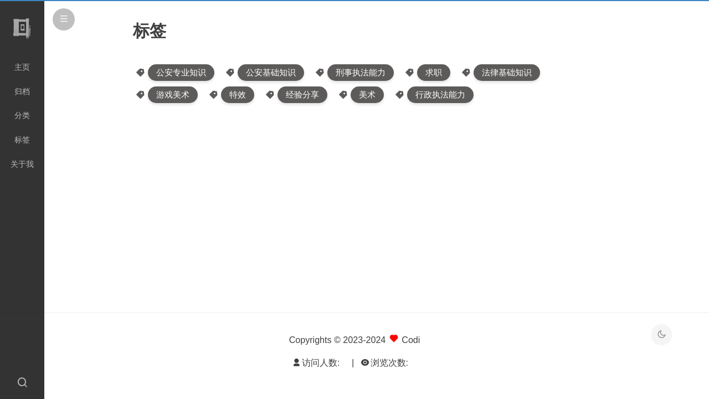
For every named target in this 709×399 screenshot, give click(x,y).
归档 (22, 91)
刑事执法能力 (361, 72)
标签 (22, 139)
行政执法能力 (440, 94)
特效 (237, 94)
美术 (367, 94)
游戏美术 (172, 94)
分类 (22, 115)
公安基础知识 (271, 72)
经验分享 (302, 94)
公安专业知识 (181, 72)
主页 (22, 67)
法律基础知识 (507, 72)
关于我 (22, 164)
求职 (433, 72)
